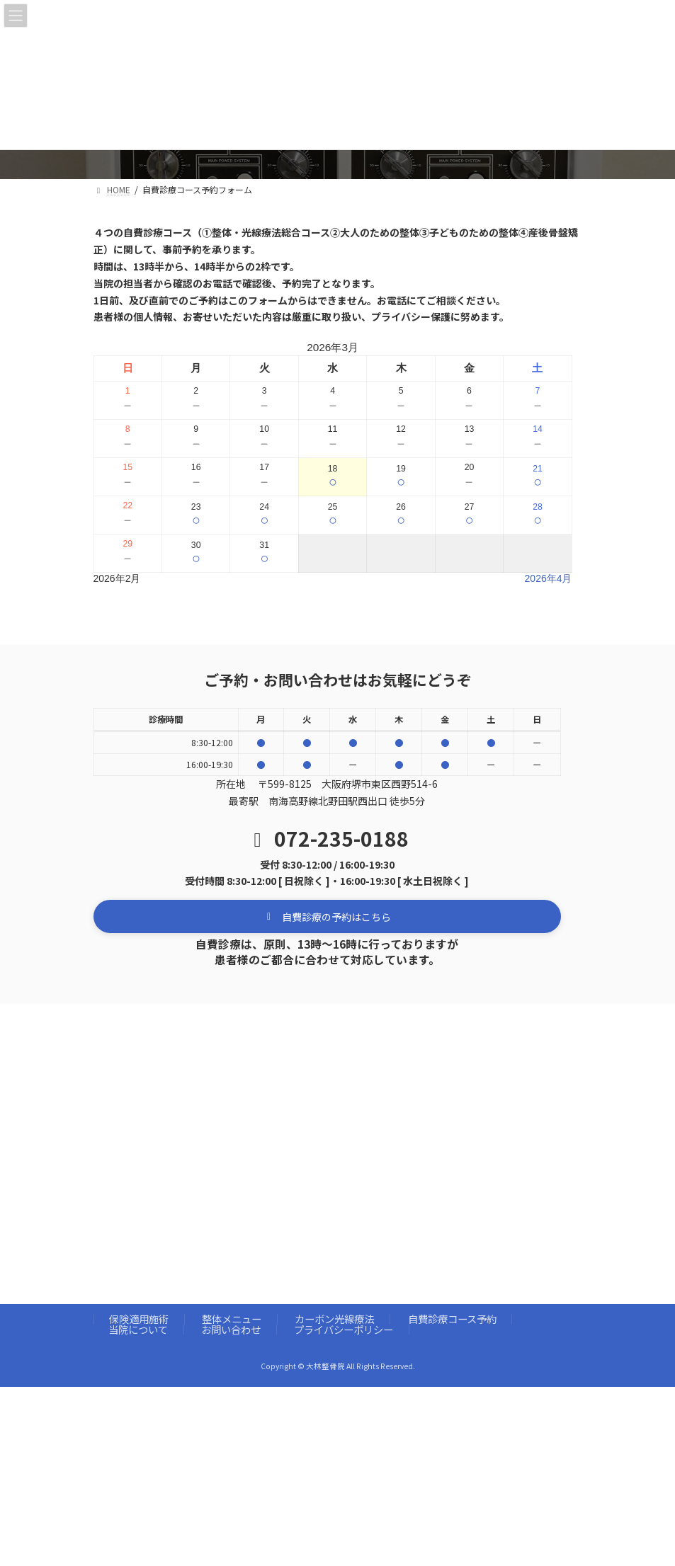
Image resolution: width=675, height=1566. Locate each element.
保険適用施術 (139, 1318)
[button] (327, 916)
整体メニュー (231, 1318)
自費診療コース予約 (452, 1318)
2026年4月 (548, 578)
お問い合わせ (231, 1329)
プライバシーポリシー (343, 1329)
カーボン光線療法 (334, 1318)
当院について (138, 1329)
